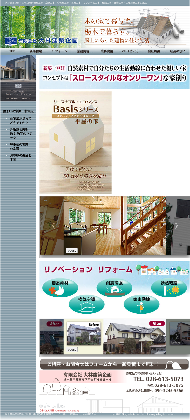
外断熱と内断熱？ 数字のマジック (21, 134)
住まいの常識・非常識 (18, 111)
